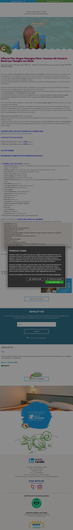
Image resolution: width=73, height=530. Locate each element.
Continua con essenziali (54, 279)
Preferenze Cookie (35, 279)
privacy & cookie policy (55, 274)
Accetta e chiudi (54, 282)
